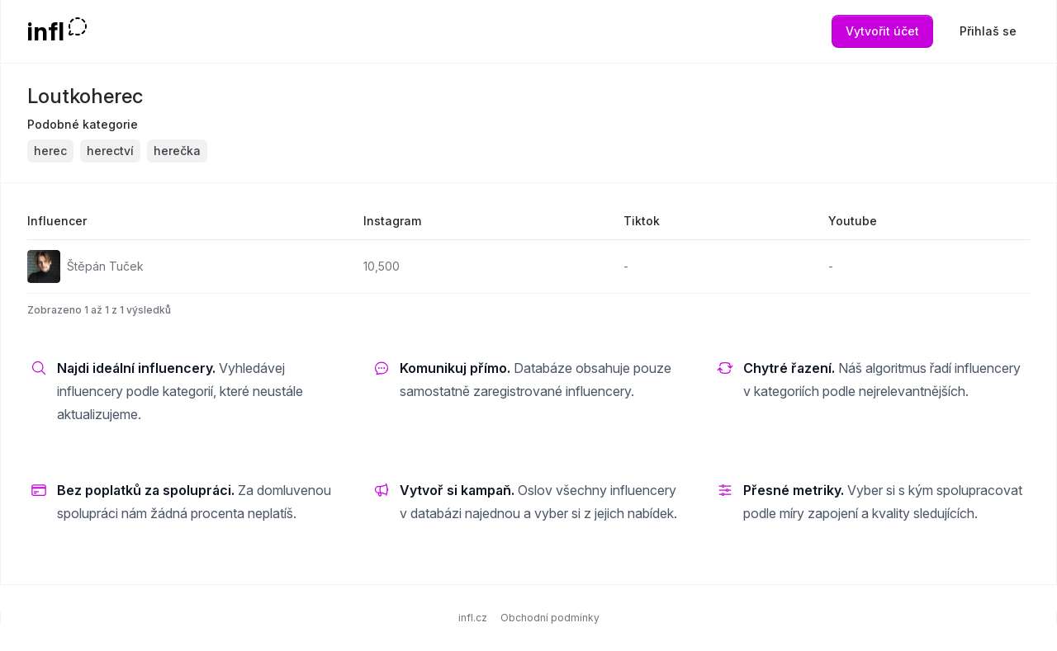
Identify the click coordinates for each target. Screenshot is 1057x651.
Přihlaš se (988, 31)
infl (45, 31)
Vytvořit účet (882, 31)
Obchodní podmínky (550, 617)
